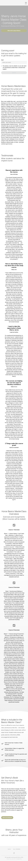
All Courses (16, 849)
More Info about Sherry (14, 30)
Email (14, 61)
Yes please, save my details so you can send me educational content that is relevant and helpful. (14, 67)
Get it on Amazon (7, 817)
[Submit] (14, 72)
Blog (9, 849)
